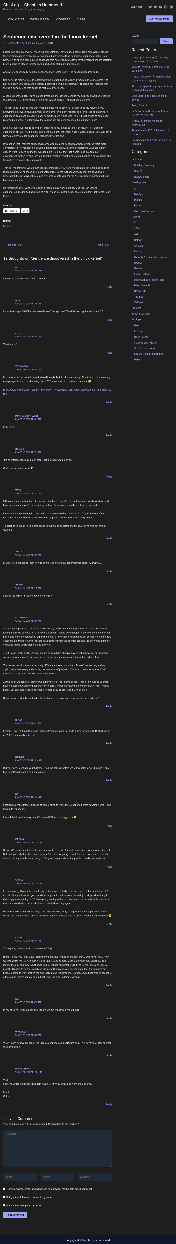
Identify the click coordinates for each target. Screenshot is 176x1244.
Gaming (136, 212)
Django (138, 195)
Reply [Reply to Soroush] (109, 773)
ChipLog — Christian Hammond (32, 4)
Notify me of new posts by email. (24, 1195)
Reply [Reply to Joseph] (109, 352)
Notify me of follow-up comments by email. (29, 1186)
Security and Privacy (145, 334)
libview (138, 262)
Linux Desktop (141, 267)
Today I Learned (14, 18)
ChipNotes (137, 6)
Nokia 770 (139, 284)
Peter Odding (21, 365)
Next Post (105, 245)
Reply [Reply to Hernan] (109, 597)
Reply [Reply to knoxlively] (109, 1046)
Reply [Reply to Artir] (109, 319)
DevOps (138, 190)
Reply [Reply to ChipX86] (109, 916)
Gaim (137, 229)
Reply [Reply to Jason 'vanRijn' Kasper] (109, 429)
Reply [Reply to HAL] (109, 286)
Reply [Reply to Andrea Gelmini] (109, 1096)
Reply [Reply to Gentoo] (109, 564)
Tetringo (138, 289)
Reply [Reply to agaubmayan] (109, 699)
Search (135, 36)
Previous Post (13, 245)
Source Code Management (148, 345)
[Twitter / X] (155, 7)
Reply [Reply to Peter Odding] (109, 397)
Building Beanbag (37, 18)
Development (59, 18)
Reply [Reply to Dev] (109, 818)
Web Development (144, 206)
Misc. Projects (142, 278)
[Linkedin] (171, 7)
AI (135, 184)
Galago (138, 234)
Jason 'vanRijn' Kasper (26, 410)
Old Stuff (136, 223)
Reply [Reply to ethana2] (109, 470)
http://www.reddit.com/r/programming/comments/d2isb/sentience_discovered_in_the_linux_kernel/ (57, 388)
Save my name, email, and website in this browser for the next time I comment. (50, 1178)
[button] (159, 18)
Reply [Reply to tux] (109, 1010)
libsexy (138, 256)
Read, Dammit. (140, 103)
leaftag (138, 245)
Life (134, 217)
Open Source (141, 328)
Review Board (141, 173)
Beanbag (136, 156)
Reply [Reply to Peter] (109, 532)
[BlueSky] (150, 7)
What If (138, 350)
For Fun (138, 323)
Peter (18, 484)
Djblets (138, 167)
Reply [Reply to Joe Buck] (109, 859)
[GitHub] (166, 7)
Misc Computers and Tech (148, 273)
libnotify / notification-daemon (150, 251)
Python (138, 201)
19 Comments (11, 43)
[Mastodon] (160, 7)
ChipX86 (19, 873)
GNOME (138, 240)
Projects (136, 300)
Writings (75, 18)
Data (136, 317)
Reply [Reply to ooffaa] (109, 736)
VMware (138, 295)
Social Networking (144, 339)
